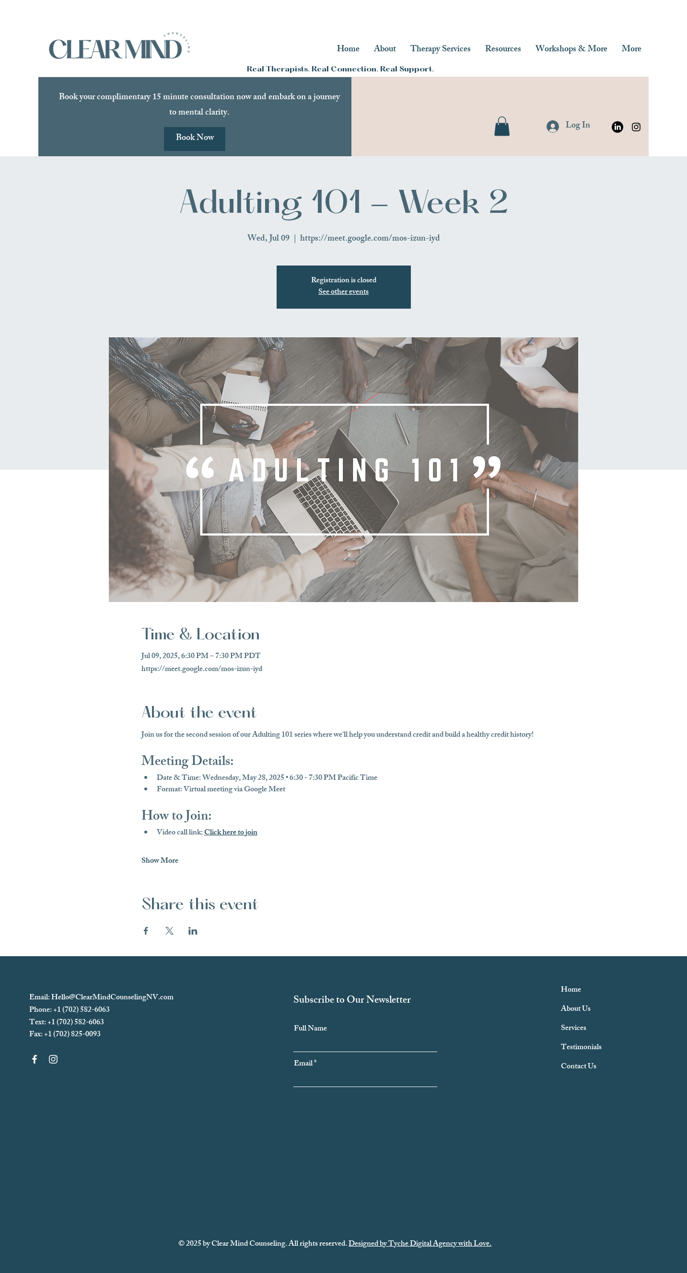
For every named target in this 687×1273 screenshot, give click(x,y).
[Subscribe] (319, 1107)
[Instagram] (636, 127)
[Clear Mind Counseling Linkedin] (617, 127)
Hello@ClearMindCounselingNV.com (112, 998)
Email (303, 1064)
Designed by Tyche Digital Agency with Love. (420, 1244)
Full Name (310, 1029)
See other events (343, 293)
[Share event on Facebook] (146, 931)
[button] (502, 126)
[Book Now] (194, 139)
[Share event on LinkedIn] (193, 931)
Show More (159, 861)
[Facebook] (34, 1059)
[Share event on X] (169, 931)
